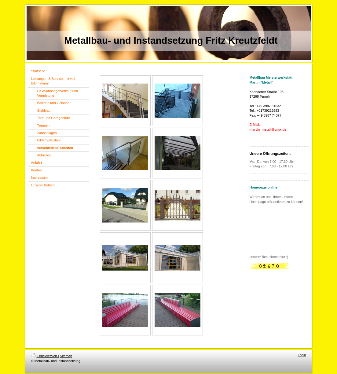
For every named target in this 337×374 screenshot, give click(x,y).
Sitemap (66, 356)
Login (302, 355)
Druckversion (44, 356)
